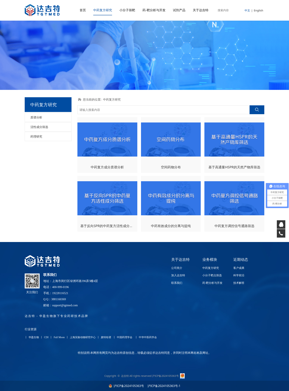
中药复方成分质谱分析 (107, 167)
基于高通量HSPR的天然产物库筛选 (234, 167)
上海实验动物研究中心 (83, 337)
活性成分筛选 (39, 127)
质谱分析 (36, 117)
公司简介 (176, 268)
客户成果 (238, 268)
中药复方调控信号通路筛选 (234, 225)
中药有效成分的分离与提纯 (171, 225)
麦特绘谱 (106, 337)
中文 (247, 10)
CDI (46, 337)
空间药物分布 (171, 167)
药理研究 (36, 136)
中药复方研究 (102, 10)
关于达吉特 (200, 10)
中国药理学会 (124, 337)
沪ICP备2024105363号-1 (163, 386)
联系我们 (176, 283)
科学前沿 (238, 275)
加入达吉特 (178, 275)
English (258, 10)
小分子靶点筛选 (212, 275)
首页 (83, 10)
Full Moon (59, 337)
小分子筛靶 (127, 10)
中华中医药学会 (148, 337)
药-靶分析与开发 (154, 10)
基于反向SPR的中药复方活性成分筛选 (108, 225)
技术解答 (238, 283)
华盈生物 (34, 337)
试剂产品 (179, 10)
